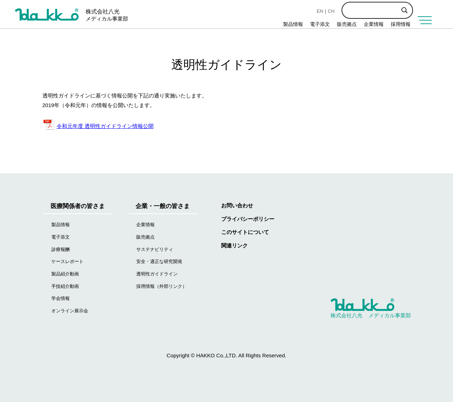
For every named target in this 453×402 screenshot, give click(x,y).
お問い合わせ (237, 205)
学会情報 (60, 298)
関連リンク (234, 245)
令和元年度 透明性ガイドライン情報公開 (105, 126)
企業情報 (374, 24)
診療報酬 (60, 249)
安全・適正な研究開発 (159, 261)
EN (320, 11)
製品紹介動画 (65, 274)
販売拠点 (347, 24)
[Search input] (389, 9)
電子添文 (320, 24)
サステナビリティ (154, 249)
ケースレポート (67, 261)
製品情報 (293, 24)
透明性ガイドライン (157, 274)
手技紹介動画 (65, 286)
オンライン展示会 (69, 310)
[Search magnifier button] (404, 10)
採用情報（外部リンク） (161, 286)
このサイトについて (245, 232)
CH (331, 11)
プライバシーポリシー (247, 219)
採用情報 (401, 24)
